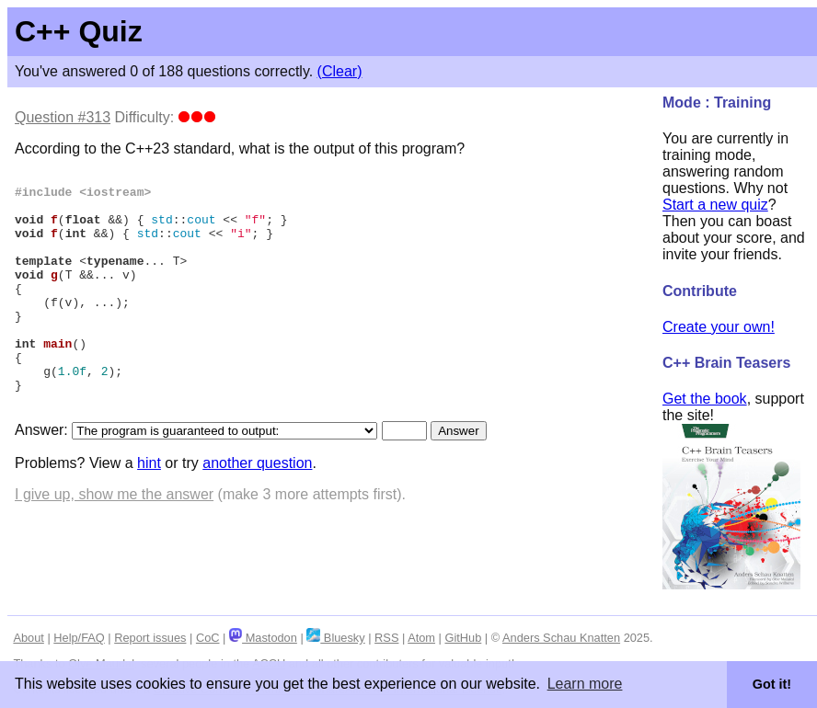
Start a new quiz (715, 204)
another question (257, 510)
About (28, 638)
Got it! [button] (772, 684)
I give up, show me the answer (114, 541)
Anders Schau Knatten (561, 638)
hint (149, 510)
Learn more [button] (585, 683)
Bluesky (335, 638)
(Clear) (339, 71)
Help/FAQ (78, 638)
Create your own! (718, 327)
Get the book (704, 398)
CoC (208, 638)
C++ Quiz (79, 31)
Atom (421, 638)
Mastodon (263, 638)
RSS (386, 638)
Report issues (150, 638)
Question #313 (62, 117)
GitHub (462, 638)
